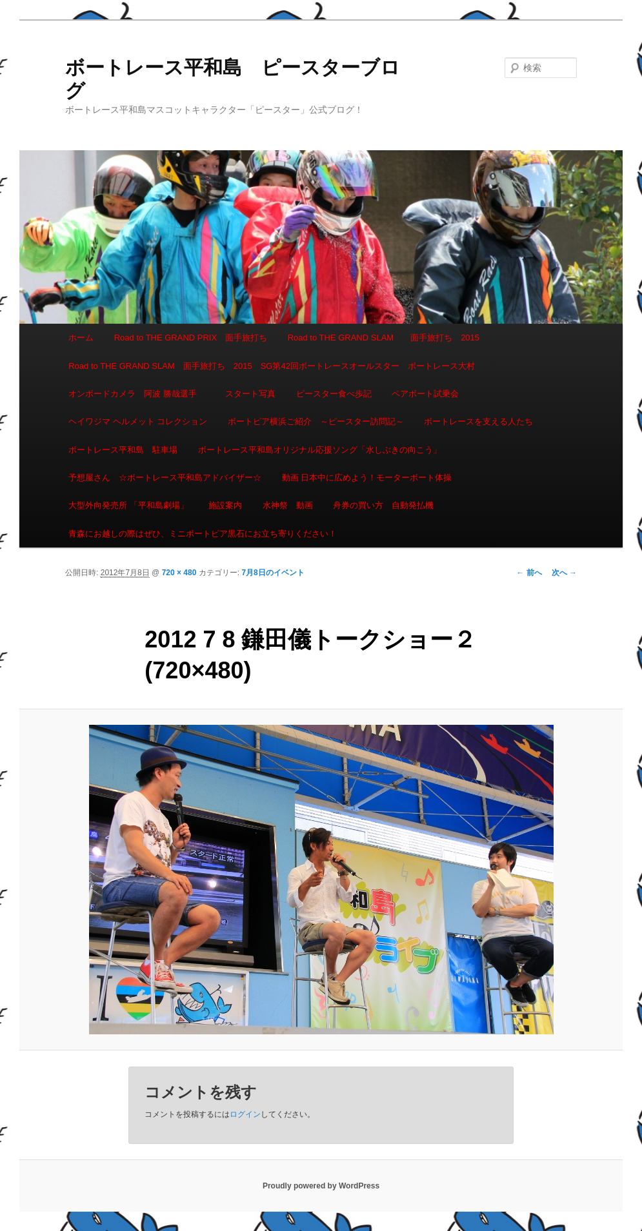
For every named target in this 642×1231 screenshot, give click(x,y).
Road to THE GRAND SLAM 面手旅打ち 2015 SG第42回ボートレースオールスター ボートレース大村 (271, 366)
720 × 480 (179, 572)
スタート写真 (250, 394)
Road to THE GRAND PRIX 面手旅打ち (190, 337)
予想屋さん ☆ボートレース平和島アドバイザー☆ (164, 477)
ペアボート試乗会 (425, 394)
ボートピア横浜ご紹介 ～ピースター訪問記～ (316, 421)
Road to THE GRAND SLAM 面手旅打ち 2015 (383, 337)
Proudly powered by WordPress (321, 1185)
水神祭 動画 (288, 505)
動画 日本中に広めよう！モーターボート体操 (367, 477)
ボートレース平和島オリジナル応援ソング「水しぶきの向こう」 (319, 450)
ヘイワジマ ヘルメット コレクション (137, 421)
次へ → (564, 572)
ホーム (81, 337)
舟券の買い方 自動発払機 (383, 505)
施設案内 (225, 505)
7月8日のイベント (272, 572)
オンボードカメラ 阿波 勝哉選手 (136, 394)
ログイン (245, 1114)
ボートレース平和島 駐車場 (122, 450)
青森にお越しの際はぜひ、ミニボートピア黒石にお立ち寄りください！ (202, 533)
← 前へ (528, 572)
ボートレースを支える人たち (478, 421)
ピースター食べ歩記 (334, 394)
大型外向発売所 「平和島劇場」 (128, 505)
